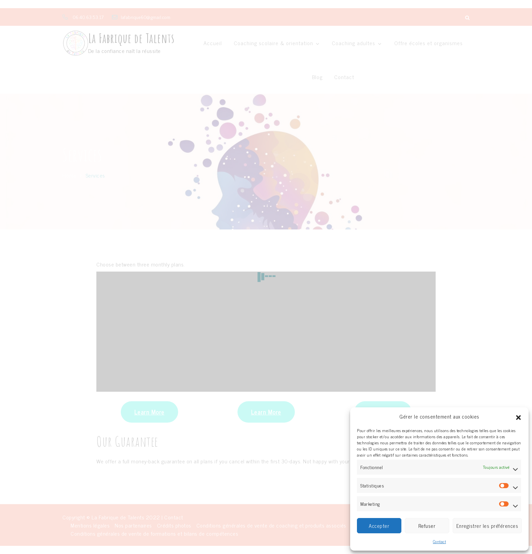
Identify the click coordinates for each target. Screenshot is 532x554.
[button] (518, 416)
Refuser (427, 525)
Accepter (379, 525)
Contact (439, 541)
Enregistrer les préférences (487, 525)
